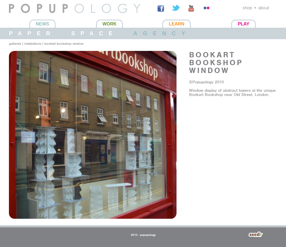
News (42, 24)
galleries (15, 43)
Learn (176, 24)
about (263, 8)
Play (243, 24)
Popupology (20, 16)
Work (110, 24)
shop (247, 8)
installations (32, 43)
